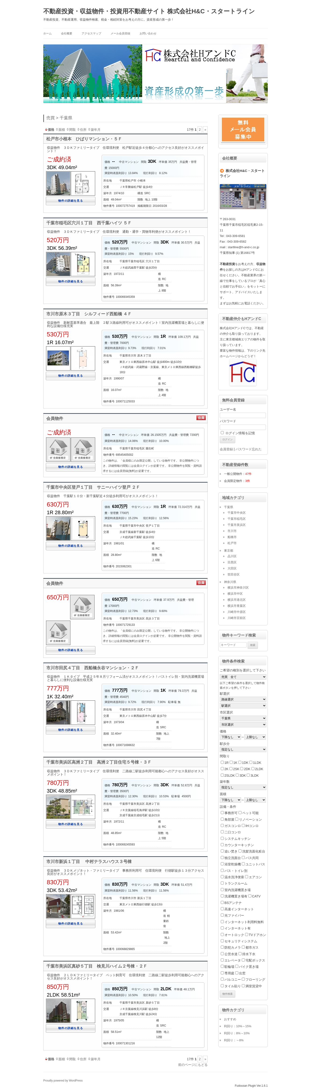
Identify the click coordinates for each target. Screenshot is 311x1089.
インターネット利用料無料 (244, 922)
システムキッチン (237, 839)
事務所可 (231, 813)
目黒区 (232, 562)
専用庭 (229, 973)
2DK (247, 769)
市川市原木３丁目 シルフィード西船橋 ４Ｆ (89, 314)
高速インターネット (239, 909)
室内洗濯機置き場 (237, 890)
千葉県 (228, 507)
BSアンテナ (233, 903)
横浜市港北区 (237, 599)
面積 (60, 129)
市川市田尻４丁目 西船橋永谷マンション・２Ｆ (92, 668)
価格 (49, 129)
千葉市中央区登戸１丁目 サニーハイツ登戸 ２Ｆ (93, 487)
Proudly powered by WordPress (63, 1080)
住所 (82, 129)
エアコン (255, 877)
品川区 (232, 556)
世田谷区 (234, 574)
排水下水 (248, 954)
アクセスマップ (91, 33)
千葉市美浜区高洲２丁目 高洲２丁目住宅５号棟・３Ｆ (99, 762)
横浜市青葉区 (237, 606)
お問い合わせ (148, 33)
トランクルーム (235, 883)
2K (226, 769)
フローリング (255, 979)
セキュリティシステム (240, 941)
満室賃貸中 (254, 986)
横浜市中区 (235, 593)
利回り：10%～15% (237, 1026)
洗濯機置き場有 (235, 896)
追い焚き (231, 851)
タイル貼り (232, 986)
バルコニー (232, 979)
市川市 (232, 531)
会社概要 (66, 33)
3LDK (254, 775)
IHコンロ (252, 826)
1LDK (257, 763)
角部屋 (229, 819)
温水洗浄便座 (234, 877)
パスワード (228, 421)
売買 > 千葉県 (59, 118)
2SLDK (229, 775)
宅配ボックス (255, 960)
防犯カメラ (232, 947)
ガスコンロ (232, 826)
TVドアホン (257, 935)
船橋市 (232, 537)
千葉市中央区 (237, 512)
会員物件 (54, 418)
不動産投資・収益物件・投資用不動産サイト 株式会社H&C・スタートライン (149, 11)
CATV (256, 896)
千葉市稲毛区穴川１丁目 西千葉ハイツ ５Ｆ (89, 223)
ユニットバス (255, 864)
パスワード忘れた (248, 449)
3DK (242, 775)
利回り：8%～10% (237, 1033)
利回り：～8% (234, 1040)
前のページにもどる (193, 1065)
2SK (236, 769)
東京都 (228, 550)
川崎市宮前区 (237, 618)
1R (226, 763)
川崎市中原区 (237, 612)
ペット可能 (250, 813)
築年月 (94, 129)
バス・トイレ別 (235, 871)
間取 (71, 129)
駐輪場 (229, 967)
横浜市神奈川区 (238, 587)
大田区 (232, 568)
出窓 (242, 973)
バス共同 (252, 858)
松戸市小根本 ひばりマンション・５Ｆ (84, 139)
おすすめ (230, 1019)
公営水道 (231, 954)
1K (235, 763)
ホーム (47, 33)
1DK (245, 763)
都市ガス (252, 947)
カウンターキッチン (239, 845)
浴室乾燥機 (232, 864)
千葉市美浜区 (237, 525)
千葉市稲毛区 (237, 519)
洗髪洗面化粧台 (253, 851)
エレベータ (232, 960)
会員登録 (226, 449)
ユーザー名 (228, 409)
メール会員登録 (120, 33)
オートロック (234, 935)
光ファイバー (234, 915)
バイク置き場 (249, 967)
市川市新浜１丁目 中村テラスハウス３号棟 (89, 861)
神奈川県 (230, 582)
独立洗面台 (232, 858)
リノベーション (250, 819)
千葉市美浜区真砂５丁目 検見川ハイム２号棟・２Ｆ (96, 966)
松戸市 (232, 543)
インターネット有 (237, 928)
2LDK (259, 769)
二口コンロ (232, 832)
